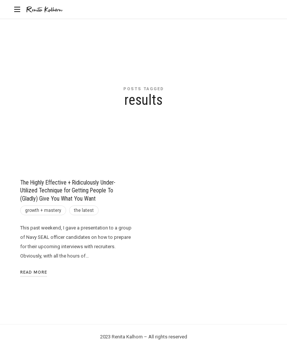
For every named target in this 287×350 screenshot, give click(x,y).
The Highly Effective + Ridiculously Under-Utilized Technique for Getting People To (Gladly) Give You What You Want (67, 191)
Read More (33, 272)
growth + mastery (43, 210)
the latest (84, 210)
